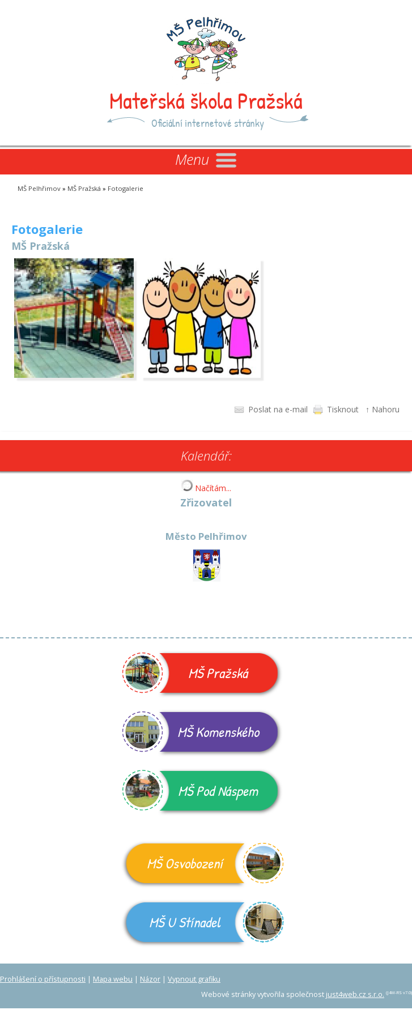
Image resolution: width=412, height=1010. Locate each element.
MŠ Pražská (84, 188)
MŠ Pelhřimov (39, 188)
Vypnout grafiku (194, 979)
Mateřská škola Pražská (206, 100)
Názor (150, 979)
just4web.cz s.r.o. (355, 994)
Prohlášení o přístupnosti (43, 979)
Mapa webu (113, 979)
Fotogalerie (125, 188)
